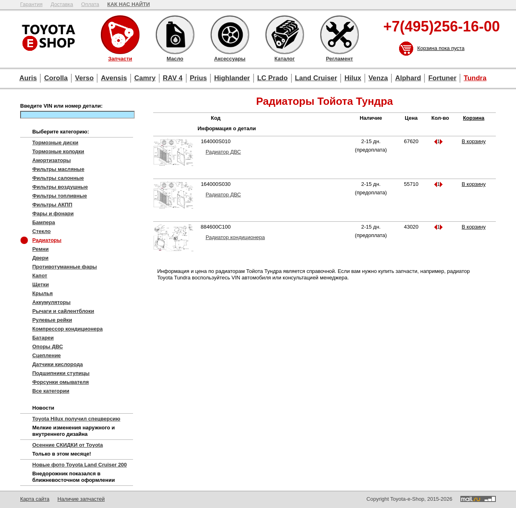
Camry (145, 78)
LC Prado (272, 78)
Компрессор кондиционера (67, 329)
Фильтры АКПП (52, 205)
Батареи (43, 338)
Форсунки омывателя (60, 382)
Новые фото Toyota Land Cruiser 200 (79, 465)
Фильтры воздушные (60, 187)
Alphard (408, 78)
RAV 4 (173, 78)
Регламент (339, 34)
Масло (175, 34)
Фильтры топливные (59, 196)
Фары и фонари (53, 213)
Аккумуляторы (51, 302)
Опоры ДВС (47, 347)
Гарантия (31, 4)
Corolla (56, 78)
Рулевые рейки (52, 320)
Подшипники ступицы (60, 373)
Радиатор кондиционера (235, 237)
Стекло (41, 231)
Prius (198, 78)
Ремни (40, 249)
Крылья (42, 293)
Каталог (284, 34)
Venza (378, 78)
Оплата (90, 4)
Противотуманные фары (64, 267)
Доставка (61, 4)
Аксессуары (229, 34)
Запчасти (120, 34)
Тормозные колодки (58, 151)
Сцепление (46, 355)
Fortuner (442, 78)
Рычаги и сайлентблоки (63, 311)
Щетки (40, 284)
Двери (40, 258)
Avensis (114, 78)
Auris (28, 78)
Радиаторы (46, 240)
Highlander (232, 78)
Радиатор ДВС (223, 152)
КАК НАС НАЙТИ (128, 4)
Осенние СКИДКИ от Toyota (67, 445)
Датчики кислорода (57, 364)
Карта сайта (34, 499)
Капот (39, 276)
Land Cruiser (316, 78)
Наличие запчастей (80, 499)
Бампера (43, 222)
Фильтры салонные (58, 178)
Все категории (50, 391)
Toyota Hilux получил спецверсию (76, 419)
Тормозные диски (55, 142)
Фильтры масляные (58, 169)
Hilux (352, 78)
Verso (84, 78)
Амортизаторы (51, 160)
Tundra (475, 78)
